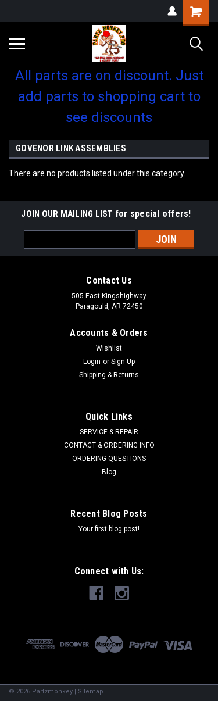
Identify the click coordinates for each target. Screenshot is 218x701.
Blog (109, 472)
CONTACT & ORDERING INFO (109, 445)
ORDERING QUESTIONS (109, 459)
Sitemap (90, 691)
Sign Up (123, 361)
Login (92, 361)
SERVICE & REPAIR (109, 432)
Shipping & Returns (109, 375)
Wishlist (109, 348)
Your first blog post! (109, 529)
